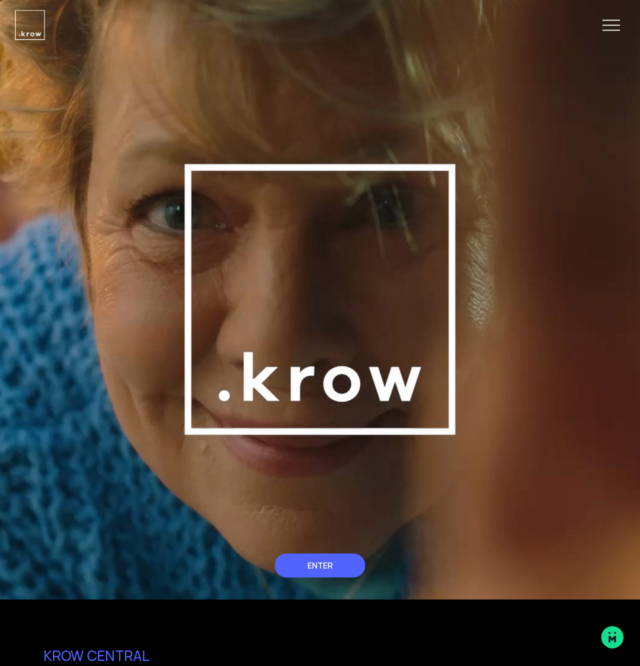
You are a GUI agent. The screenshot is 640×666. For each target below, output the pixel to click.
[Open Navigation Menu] (611, 25)
